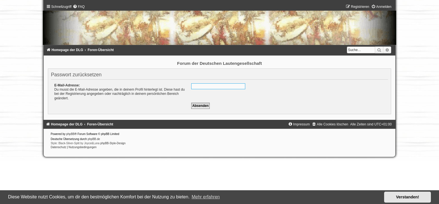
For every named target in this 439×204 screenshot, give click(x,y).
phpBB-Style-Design (112, 143)
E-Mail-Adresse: (67, 85)
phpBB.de (94, 139)
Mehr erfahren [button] (206, 196)
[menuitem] (79, 7)
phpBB (70, 134)
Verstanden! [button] (407, 197)
